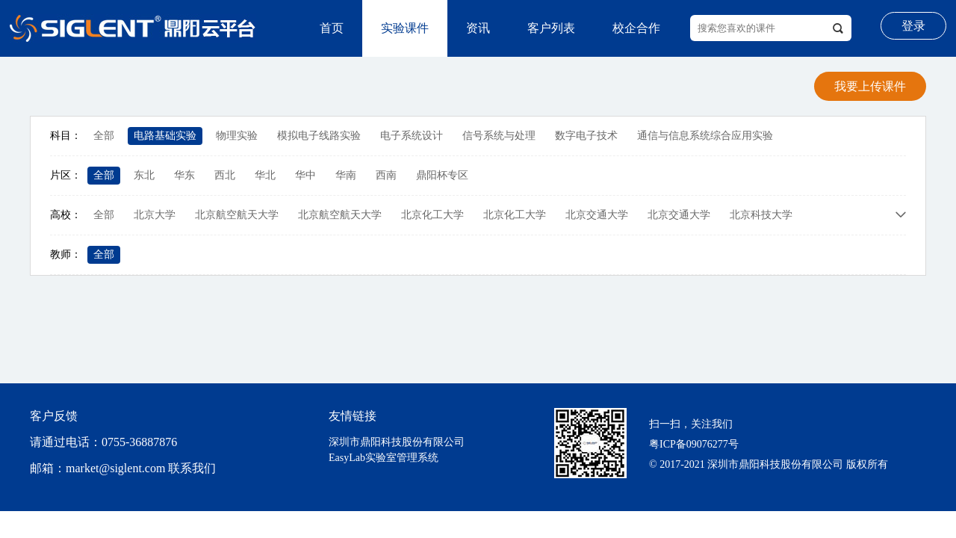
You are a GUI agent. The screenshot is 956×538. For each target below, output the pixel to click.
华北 (265, 175)
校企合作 (636, 28)
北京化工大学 (432, 214)
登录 (913, 25)
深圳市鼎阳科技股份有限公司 (397, 442)
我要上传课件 (870, 86)
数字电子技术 (586, 135)
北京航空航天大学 (237, 214)
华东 (184, 175)
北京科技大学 (761, 214)
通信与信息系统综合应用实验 (705, 135)
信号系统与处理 (499, 135)
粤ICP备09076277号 (694, 444)
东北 (144, 175)
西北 (224, 175)
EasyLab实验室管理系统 (383, 457)
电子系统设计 (411, 135)
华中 (305, 175)
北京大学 (155, 214)
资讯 (478, 28)
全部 (103, 135)
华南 (345, 175)
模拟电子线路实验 (319, 135)
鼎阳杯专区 (442, 175)
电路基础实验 (165, 135)
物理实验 (237, 135)
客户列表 (551, 28)
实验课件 (405, 28)
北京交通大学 (596, 214)
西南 (386, 175)
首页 (332, 28)
